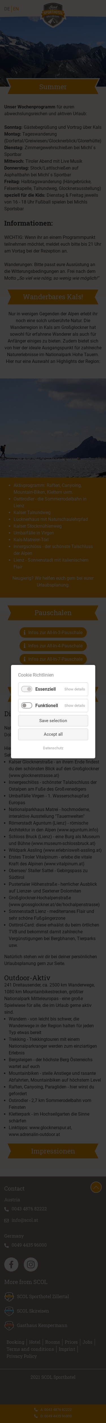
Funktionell (46, 705)
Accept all (53, 734)
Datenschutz (53, 748)
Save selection (53, 720)
